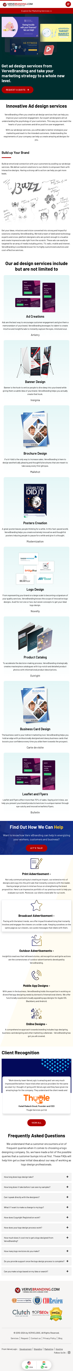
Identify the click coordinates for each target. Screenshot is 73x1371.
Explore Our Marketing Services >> (36, 10)
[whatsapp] (29, 1365)
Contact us (36, 1338)
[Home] (17, 5)
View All (36, 1122)
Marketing (48, 1349)
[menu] (68, 4)
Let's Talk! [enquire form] (36, 848)
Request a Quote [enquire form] (17, 89)
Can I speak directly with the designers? (22, 1197)
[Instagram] (69, 1352)
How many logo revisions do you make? (22, 1251)
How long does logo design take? (19, 1177)
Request (25, 1338)
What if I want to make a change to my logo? (24, 1207)
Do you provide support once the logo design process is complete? (34, 1261)
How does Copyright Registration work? (22, 1217)
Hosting (59, 1349)
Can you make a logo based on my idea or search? (26, 1271)
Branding (38, 1349)
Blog (60, 1338)
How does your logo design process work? (23, 1227)
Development (25, 1349)
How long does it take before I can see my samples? (27, 1187)
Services (15, 1338)
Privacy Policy (49, 1338)
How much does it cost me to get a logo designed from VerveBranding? (28, 1239)
